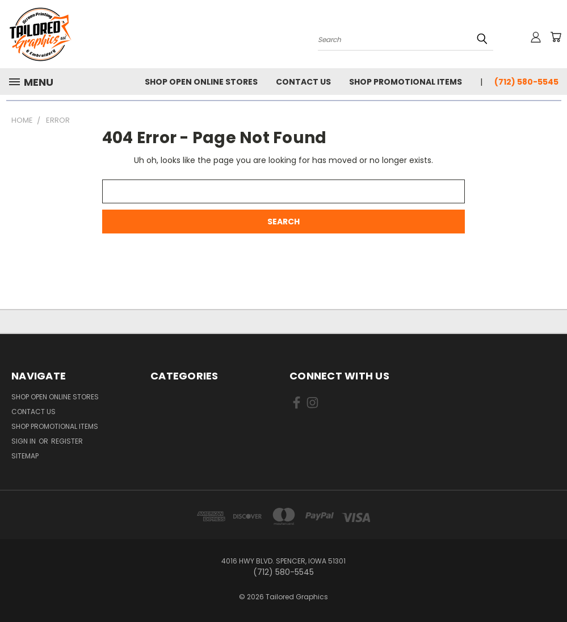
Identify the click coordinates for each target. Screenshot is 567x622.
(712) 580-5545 (526, 81)
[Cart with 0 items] (555, 37)
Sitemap (25, 456)
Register (67, 441)
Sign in (24, 441)
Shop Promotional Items (405, 81)
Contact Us (303, 81)
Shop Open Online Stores (201, 81)
